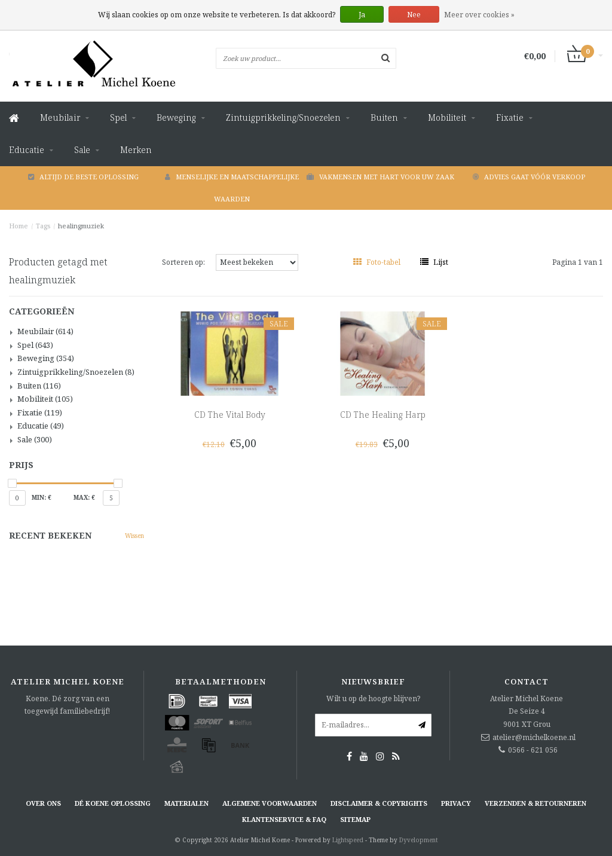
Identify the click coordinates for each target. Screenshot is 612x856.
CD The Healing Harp (383, 414)
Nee (414, 15)
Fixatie (510, 117)
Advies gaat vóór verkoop (529, 176)
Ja (362, 15)
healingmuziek (81, 225)
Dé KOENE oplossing (113, 803)
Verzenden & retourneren (535, 803)
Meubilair (60, 117)
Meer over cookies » (479, 15)
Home (18, 225)
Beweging (176, 117)
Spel (118, 117)
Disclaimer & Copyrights (379, 803)
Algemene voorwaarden (269, 803)
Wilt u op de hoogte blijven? (373, 698)
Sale (82, 149)
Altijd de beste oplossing (83, 176)
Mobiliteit (447, 117)
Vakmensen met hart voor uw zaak (380, 176)
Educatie (26, 149)
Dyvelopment (418, 840)
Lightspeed (347, 840)
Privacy (456, 803)
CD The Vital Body (229, 414)
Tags (43, 225)
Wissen (134, 535)
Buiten (384, 117)
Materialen (186, 803)
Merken (136, 149)
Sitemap (355, 819)
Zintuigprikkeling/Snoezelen (283, 117)
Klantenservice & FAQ (284, 819)
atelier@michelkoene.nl (534, 737)
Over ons (43, 803)
